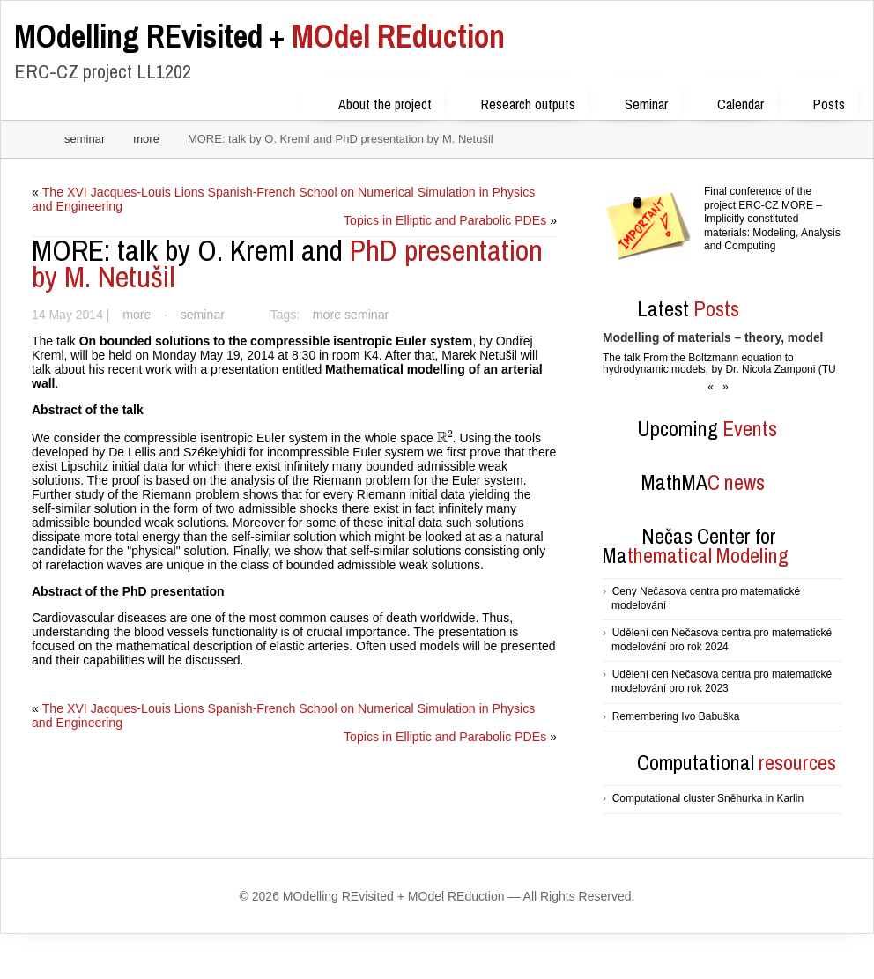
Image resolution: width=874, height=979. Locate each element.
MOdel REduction (259, 36)
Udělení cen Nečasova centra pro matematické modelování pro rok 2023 (721, 681)
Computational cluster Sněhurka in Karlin (708, 798)
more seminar (346, 315)
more (146, 138)
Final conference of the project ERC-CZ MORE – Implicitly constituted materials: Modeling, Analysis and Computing (772, 218)
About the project (373, 101)
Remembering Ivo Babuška (676, 716)
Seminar (635, 101)
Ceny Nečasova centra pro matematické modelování (705, 598)
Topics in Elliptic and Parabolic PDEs (445, 220)
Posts (817, 101)
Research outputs (516, 101)
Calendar (729, 101)
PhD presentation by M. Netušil (287, 263)
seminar (84, 138)
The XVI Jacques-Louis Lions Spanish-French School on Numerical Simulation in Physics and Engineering (293, 199)
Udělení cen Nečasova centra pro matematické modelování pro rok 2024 (721, 640)
